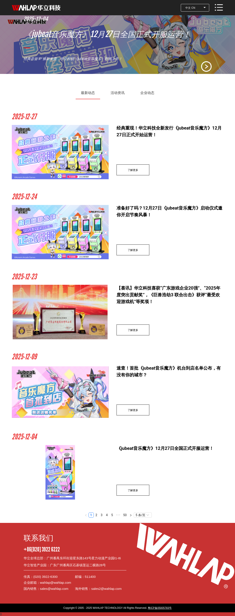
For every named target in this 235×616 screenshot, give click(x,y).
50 (125, 515)
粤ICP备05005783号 (160, 607)
